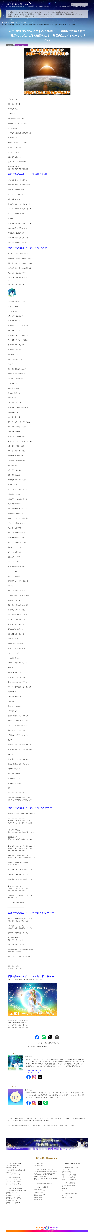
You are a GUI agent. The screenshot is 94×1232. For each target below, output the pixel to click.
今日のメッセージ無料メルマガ (69, 1178)
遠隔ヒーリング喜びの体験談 (69, 1173)
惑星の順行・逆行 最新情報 (44, 1183)
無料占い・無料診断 (42, 1186)
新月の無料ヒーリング (35, 1070)
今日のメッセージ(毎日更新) (20, 16)
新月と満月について (11, 1203)
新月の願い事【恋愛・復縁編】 (13, 1196)
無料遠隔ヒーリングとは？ (15, 14)
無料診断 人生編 (38, 1198)
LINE (37, 16)
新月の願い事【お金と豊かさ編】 (14, 1198)
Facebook (49, 16)
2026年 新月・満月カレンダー (13, 1165)
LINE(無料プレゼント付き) (68, 1184)
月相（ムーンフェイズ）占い (41, 1190)
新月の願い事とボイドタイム (13, 1195)
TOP (11, 22)
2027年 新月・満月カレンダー (13, 1166)
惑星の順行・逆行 (69, 14)
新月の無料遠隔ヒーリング (67, 12)
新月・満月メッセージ (41, 12)
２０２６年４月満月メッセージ (13, 1184)
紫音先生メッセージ (21, 45)
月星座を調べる (60, 14)
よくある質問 (26, 14)
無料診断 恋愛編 (38, 1195)
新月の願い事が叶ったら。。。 (13, 1200)
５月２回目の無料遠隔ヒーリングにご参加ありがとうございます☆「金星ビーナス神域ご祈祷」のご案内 (41, 1125)
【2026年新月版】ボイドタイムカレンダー (16, 1168)
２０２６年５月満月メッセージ (13, 1181)
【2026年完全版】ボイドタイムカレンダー (16, 1170)
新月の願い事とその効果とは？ (13, 1201)
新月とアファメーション (12, 1193)
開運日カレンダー (30, 12)
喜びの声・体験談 (36, 14)
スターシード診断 (38, 1192)
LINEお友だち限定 (38, 1165)
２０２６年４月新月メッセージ (13, 1182)
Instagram (42, 16)
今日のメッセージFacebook (68, 1177)
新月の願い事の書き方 (11, 1191)
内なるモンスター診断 (39, 1193)
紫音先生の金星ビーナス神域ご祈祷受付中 (32, 807)
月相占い (10, 16)
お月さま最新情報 (70, 1182)
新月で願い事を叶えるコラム (45, 1168)
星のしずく (65, 1195)
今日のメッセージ (33, 1072)
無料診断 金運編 (38, 1197)
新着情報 (9, 45)
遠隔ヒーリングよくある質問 (69, 1175)
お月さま (31, 16)
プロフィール (79, 14)
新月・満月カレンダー (18, 12)
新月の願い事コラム (53, 12)
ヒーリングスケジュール (48, 14)
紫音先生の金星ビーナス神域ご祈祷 (28, 174)
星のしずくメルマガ (67, 1197)
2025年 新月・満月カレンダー (14, 1173)
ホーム (9, 12)
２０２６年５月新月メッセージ (13, 1179)
